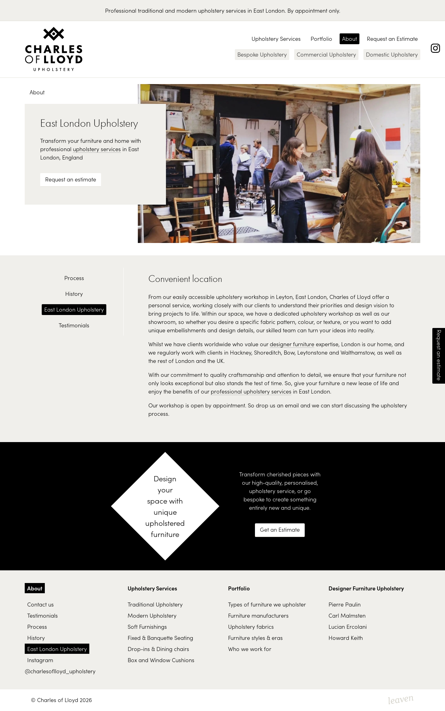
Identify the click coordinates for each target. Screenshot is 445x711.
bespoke (254, 499)
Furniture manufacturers (258, 615)
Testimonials (74, 325)
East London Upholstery (74, 309)
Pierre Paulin (344, 604)
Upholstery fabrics (251, 626)
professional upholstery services (251, 391)
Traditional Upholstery (155, 604)
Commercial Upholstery (326, 54)
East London (269, 10)
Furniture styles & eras (255, 637)
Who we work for (249, 649)
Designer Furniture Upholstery (366, 588)
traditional (150, 10)
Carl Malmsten (347, 615)
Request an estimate (70, 179)
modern (186, 10)
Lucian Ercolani (347, 626)
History (74, 293)
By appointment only (313, 10)
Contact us (40, 604)
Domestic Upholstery (392, 54)
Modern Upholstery (152, 615)
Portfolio (321, 38)
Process (74, 278)
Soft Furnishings (147, 626)
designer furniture (292, 344)
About (349, 38)
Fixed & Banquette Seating (160, 637)
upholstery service (272, 491)
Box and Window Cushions (161, 660)
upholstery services (222, 10)
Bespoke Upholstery (262, 54)
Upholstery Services (276, 38)
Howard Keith (345, 637)
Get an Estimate (280, 529)
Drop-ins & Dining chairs (158, 649)
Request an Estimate (392, 38)
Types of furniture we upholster (267, 604)
